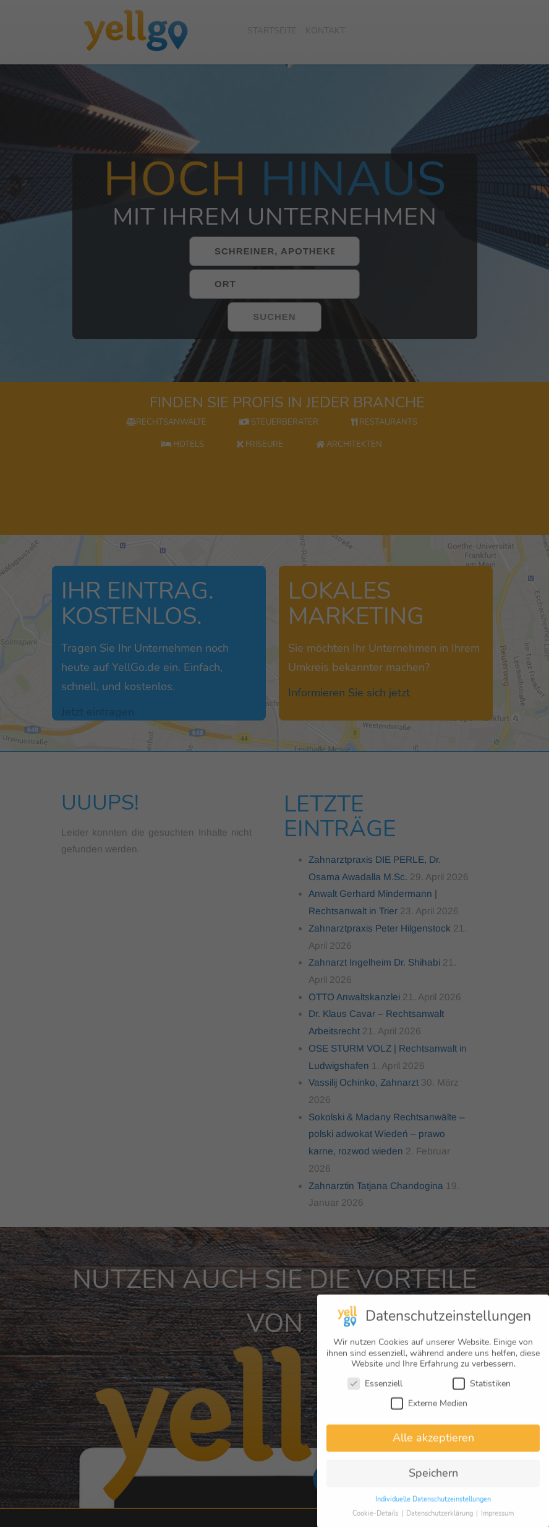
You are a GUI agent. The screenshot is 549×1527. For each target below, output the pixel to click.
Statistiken (482, 1396)
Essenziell (374, 1396)
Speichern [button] (433, 1485)
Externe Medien (429, 1416)
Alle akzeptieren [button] (433, 1450)
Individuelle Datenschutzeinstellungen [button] (433, 1511)
